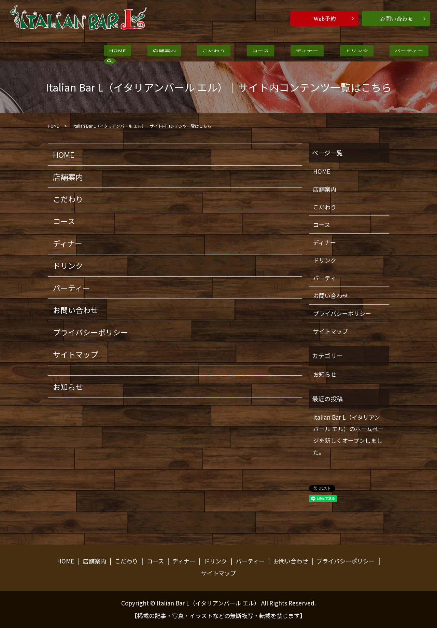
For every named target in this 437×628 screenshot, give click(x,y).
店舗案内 (148, 52)
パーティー (342, 52)
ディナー (260, 52)
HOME (112, 52)
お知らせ (68, 386)
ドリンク (300, 52)
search (379, 51)
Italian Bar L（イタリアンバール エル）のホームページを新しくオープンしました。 (348, 434)
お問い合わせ (75, 309)
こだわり (188, 52)
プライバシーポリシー (90, 331)
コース (224, 52)
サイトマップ (75, 354)
